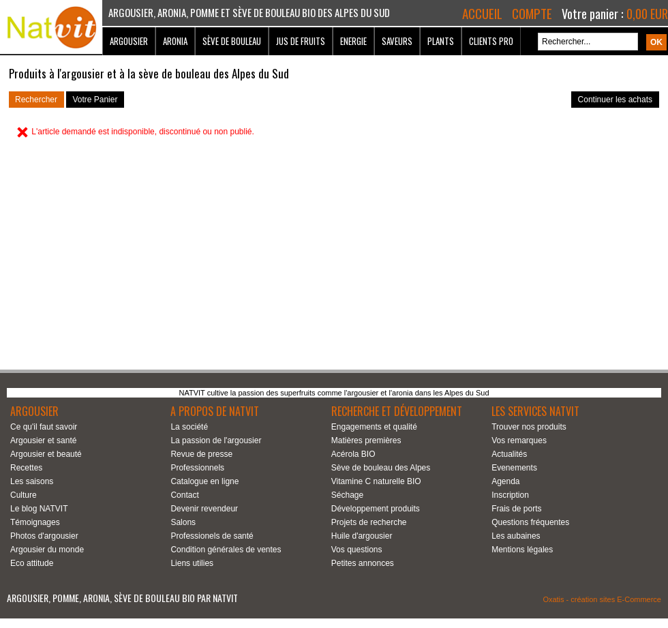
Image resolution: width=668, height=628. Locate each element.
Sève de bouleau (231, 41)
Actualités (509, 454)
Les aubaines (515, 536)
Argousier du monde (47, 549)
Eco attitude (31, 563)
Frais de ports (516, 508)
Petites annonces (362, 563)
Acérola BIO (353, 454)
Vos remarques (519, 440)
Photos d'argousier (44, 536)
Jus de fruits (300, 41)
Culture (23, 495)
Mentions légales (522, 549)
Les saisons (31, 481)
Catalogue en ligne (204, 481)
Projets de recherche (369, 522)
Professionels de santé (211, 536)
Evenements (514, 468)
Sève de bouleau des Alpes (380, 468)
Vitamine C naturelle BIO (376, 481)
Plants (440, 41)
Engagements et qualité (374, 427)
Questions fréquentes (530, 522)
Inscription (510, 495)
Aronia (175, 41)
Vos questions (356, 549)
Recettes (26, 468)
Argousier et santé (43, 440)
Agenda (505, 481)
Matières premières (366, 440)
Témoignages (35, 522)
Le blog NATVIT (38, 508)
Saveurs (397, 41)
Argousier (129, 41)
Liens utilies (191, 563)
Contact (184, 495)
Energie (353, 41)
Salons (183, 522)
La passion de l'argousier (215, 440)
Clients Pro (491, 41)
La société (189, 427)
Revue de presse (201, 454)
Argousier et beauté (46, 454)
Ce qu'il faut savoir (43, 427)
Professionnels (197, 468)
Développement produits (375, 508)
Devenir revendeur (204, 508)
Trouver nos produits (528, 427)
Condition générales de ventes (225, 549)
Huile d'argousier (362, 536)
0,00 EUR (647, 14)
